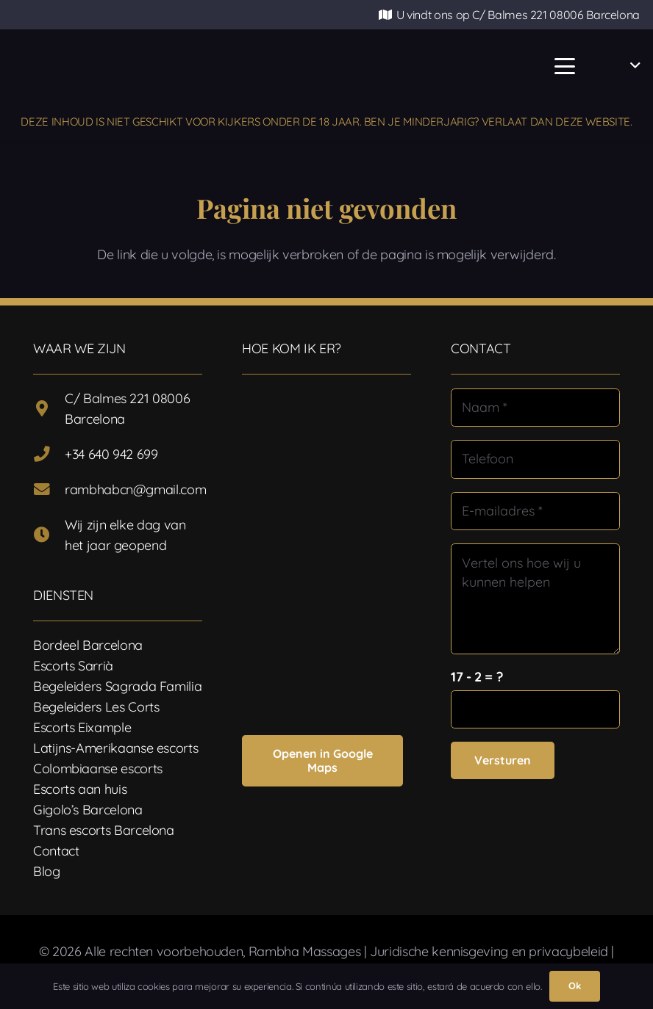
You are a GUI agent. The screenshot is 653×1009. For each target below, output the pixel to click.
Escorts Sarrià (73, 665)
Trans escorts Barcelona (103, 830)
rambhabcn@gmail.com (135, 489)
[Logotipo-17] (233, 66)
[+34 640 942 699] (49, 454)
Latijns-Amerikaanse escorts (115, 747)
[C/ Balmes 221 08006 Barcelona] (49, 409)
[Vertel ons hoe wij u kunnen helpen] (535, 598)
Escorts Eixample (82, 727)
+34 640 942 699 (111, 454)
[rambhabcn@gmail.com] (49, 490)
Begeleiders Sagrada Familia (117, 686)
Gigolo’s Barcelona (88, 809)
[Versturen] (502, 760)
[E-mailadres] (535, 511)
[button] (564, 66)
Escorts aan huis (79, 789)
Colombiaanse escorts (98, 768)
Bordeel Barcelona (88, 645)
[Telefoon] (535, 459)
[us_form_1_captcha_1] (535, 709)
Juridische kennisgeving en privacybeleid (489, 951)
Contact (56, 850)
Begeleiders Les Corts (96, 706)
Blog (46, 871)
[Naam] (535, 407)
